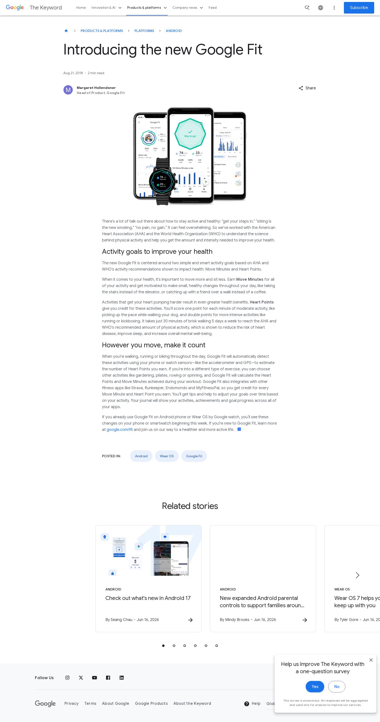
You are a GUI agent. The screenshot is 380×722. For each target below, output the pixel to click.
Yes (309, 714)
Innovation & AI (107, 8)
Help (252, 704)
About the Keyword (192, 703)
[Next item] (357, 575)
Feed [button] (213, 8)
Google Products (151, 703)
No (330, 714)
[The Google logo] (45, 704)
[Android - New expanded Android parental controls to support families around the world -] (253, 579)
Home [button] (81, 8)
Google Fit (194, 456)
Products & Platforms (102, 31)
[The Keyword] (66, 31)
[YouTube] (94, 678)
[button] (307, 88)
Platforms (144, 31)
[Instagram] (67, 678)
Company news (188, 8)
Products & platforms (147, 8)
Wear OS (167, 456)
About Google (115, 703)
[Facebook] (108, 678)
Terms (90, 703)
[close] (365, 688)
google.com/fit (120, 429)
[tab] (163, 646)
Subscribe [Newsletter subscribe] (359, 7)
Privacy (71, 703)
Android (174, 31)
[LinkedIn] (121, 678)
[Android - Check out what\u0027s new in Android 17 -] (126, 579)
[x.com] (81, 678)
